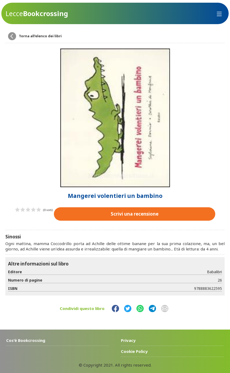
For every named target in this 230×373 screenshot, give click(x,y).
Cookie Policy (134, 351)
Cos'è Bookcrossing (25, 340)
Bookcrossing (37, 13)
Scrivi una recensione (134, 214)
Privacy (128, 340)
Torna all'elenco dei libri (40, 36)
